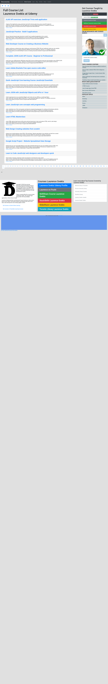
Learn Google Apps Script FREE (89, 88)
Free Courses (14, 1)
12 (33, 166)
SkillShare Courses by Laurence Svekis (92, 23)
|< (3, 167)
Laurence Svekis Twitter (80, 200)
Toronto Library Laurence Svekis (53, 209)
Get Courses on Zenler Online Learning (11, 205)
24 (68, 166)
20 (56, 166)
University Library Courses (81, 191)
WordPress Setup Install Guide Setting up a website (93, 80)
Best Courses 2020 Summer (88, 90)
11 (30, 166)
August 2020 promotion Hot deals (90, 83)
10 (27, 166)
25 (71, 166)
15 (42, 166)
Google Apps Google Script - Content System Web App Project (93, 74)
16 (45, 166)
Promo (83, 103)
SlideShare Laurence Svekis (90, 29)
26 (74, 166)
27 (77, 166)
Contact (49, 1)
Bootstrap (84, 98)
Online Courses (27, 1)
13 (36, 166)
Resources (20, 1)
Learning (84, 101)
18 (51, 166)
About (45, 1)
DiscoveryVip (5, 2)
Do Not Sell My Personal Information (9, 230)
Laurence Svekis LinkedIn (80, 197)
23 (65, 166)
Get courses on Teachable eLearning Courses (13, 209)
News (83, 96)
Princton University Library (81, 188)
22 (62, 166)
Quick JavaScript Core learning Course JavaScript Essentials (93, 77)
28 (80, 166)
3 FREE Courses (86, 86)
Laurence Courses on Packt (90, 20)
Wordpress (84, 107)
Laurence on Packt (47, 190)
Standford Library (79, 194)
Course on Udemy (9, 27)
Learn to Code (60, 215)
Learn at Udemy (91, 17)
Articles (40, 1)
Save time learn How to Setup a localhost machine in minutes (94, 67)
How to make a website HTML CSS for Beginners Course (93, 70)
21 (59, 166)
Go (105, 35)
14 (39, 166)
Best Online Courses (91, 14)
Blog (37, 1)
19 (53, 166)
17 (48, 166)
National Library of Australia (81, 185)
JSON (83, 105)
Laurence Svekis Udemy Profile (53, 185)
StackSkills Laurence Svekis (90, 26)
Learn (33, 1)
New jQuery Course (86, 92)
